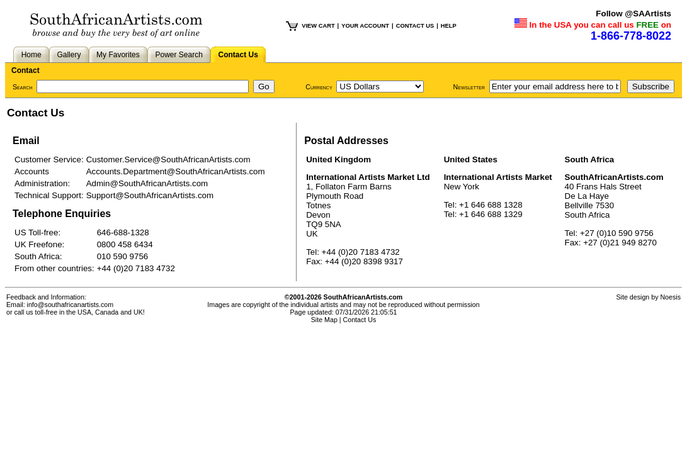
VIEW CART (318, 26)
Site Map (324, 319)
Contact (25, 70)
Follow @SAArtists (633, 13)
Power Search (178, 54)
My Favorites (118, 54)
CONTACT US (415, 26)
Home (31, 54)
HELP (449, 26)
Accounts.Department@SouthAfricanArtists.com (175, 171)
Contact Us (238, 54)
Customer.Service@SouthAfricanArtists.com (168, 159)
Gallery (69, 54)
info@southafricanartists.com (70, 304)
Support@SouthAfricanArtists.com (149, 195)
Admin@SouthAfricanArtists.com (147, 183)
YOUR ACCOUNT (365, 26)
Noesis (670, 297)
